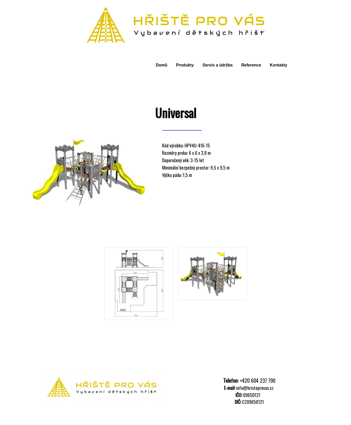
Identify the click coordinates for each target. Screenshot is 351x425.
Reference (251, 65)
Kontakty (278, 65)
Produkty (185, 65)
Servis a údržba (217, 65)
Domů (161, 65)
